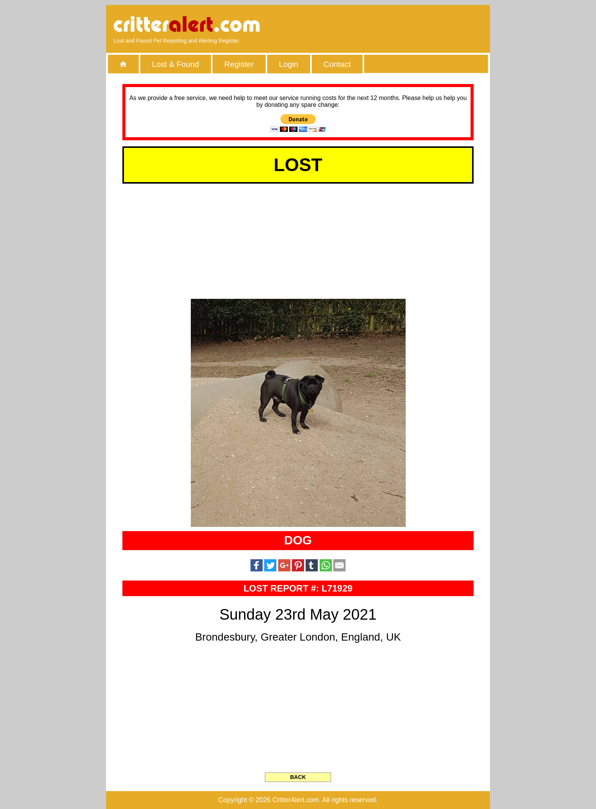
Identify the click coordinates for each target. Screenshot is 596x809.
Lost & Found (175, 64)
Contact (337, 64)
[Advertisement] (395, 24)
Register (239, 64)
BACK (298, 777)
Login (288, 64)
